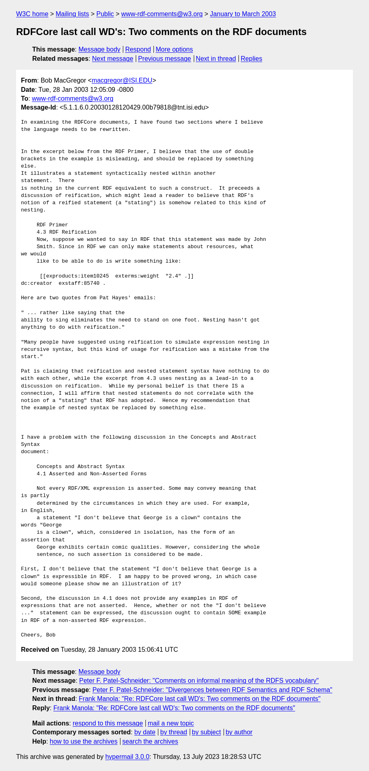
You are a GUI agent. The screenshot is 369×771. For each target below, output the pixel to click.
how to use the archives (84, 741)
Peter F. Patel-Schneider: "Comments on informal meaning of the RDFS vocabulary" (199, 680)
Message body (99, 49)
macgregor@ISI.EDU (122, 80)
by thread (173, 732)
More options (174, 49)
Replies (251, 58)
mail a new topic (171, 723)
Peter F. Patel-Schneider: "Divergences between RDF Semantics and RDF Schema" (212, 689)
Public (105, 13)
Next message (112, 58)
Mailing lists (72, 13)
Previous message (164, 58)
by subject (206, 732)
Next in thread (216, 58)
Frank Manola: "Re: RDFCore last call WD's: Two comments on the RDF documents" (200, 698)
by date (144, 732)
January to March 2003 (243, 13)
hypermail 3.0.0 (127, 756)
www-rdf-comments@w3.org (162, 13)
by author (239, 732)
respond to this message (108, 723)
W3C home (32, 13)
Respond (138, 49)
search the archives (150, 741)
